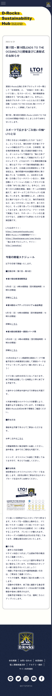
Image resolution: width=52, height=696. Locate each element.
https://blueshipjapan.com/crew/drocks (23, 238)
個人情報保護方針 (17, 664)
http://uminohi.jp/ (14, 245)
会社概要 (13, 660)
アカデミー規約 (35, 664)
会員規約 (39, 660)
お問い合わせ (26, 660)
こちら (14, 297)
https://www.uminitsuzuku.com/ (20, 231)
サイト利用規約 (26, 668)
